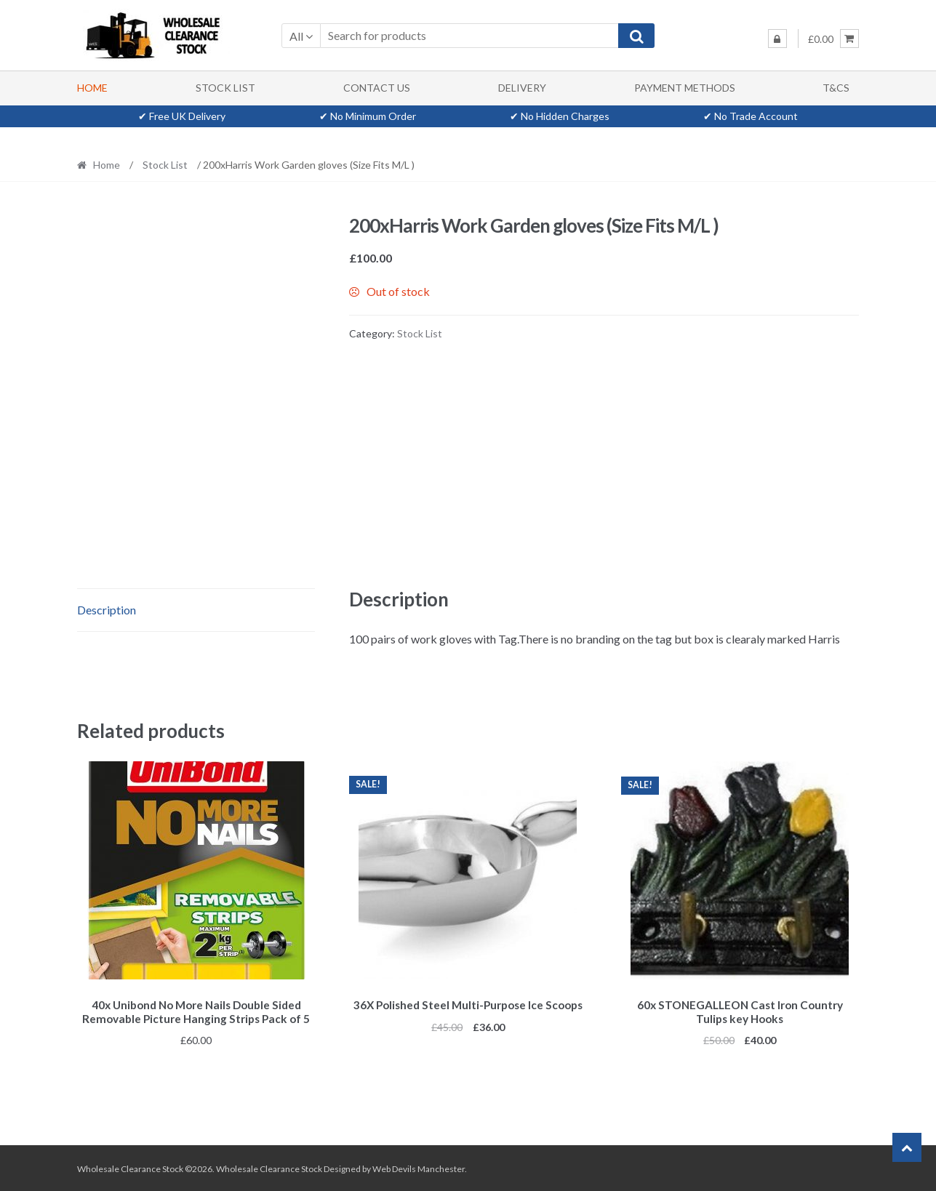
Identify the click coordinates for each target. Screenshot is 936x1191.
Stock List (225, 87)
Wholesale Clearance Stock (270, 1166)
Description (106, 610)
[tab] (196, 610)
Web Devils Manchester (418, 1166)
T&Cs (836, 87)
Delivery (522, 87)
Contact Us (376, 87)
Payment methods (684, 87)
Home (92, 87)
